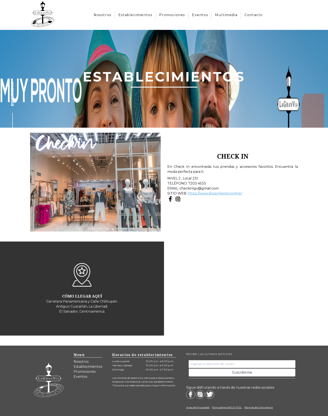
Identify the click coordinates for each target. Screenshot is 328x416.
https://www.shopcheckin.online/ (215, 193)
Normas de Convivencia (258, 407)
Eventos (80, 377)
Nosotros (81, 362)
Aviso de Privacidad (197, 407)
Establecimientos (88, 367)
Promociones (85, 372)
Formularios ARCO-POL (227, 407)
